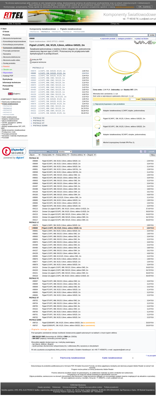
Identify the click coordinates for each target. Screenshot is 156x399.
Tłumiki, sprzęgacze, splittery (11, 123)
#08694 (35, 289)
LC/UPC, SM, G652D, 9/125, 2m (52, 101)
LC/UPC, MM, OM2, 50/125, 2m (52, 80)
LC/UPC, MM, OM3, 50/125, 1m (52, 85)
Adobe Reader (108, 369)
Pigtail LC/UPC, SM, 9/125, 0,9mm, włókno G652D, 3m (61, 264)
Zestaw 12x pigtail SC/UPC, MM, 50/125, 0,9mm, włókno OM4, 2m (65, 220)
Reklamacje (56, 387)
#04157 (35, 250)
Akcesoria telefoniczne (11, 57)
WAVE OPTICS (52, 41)
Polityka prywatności (111, 387)
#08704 (35, 303)
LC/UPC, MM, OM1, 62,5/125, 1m (52, 97)
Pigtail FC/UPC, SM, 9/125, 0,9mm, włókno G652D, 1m (61, 289)
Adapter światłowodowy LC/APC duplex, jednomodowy (124, 111)
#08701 (35, 314)
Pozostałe (5, 138)
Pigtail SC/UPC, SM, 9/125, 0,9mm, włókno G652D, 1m (61, 200)
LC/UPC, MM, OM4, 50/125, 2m (52, 94)
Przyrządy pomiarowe (11, 51)
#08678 (35, 264)
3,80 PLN (150, 189)
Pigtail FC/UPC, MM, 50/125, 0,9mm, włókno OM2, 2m (61, 284)
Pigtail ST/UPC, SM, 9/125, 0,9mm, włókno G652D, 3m (61, 317)
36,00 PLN (149, 220)
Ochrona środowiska (70, 387)
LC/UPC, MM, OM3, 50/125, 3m (52, 90)
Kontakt (6, 89)
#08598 (35, 172)
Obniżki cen (7, 69)
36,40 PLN (149, 276)
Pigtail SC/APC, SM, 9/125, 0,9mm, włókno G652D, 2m (124, 118)
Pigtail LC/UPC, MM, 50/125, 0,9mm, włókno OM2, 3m (61, 239)
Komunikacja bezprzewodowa (14, 41)
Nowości (6, 66)
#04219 (35, 267)
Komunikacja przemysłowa (13, 44)
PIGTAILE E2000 (79, 31)
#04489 (35, 245)
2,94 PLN (150, 161)
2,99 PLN (150, 169)
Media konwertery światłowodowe (13, 130)
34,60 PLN (149, 214)
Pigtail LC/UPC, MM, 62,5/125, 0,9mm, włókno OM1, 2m (61, 256)
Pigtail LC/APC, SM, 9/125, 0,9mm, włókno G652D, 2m (62, 228)
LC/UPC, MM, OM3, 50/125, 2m (52, 87)
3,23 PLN (150, 284)
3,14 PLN (150, 166)
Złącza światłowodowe (9, 121)
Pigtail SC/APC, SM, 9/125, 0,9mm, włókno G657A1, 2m (61, 172)
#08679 (35, 225)
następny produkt (124, 39)
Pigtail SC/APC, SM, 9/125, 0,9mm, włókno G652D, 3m (61, 166)
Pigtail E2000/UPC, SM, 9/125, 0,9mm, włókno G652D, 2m (62, 325)
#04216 (35, 217)
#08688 (35, 161)
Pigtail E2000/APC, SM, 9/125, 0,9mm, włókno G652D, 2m (62, 323)
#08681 (35, 231)
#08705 (35, 306)
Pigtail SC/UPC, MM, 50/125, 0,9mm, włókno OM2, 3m (61, 180)
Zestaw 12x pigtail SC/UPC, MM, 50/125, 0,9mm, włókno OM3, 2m (65, 217)
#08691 (35, 175)
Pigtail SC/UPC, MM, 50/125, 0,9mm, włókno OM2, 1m (61, 175)
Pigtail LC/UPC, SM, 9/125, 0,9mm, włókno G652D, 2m (61, 262)
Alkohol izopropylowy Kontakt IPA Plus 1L (119, 142)
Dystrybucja (7, 79)
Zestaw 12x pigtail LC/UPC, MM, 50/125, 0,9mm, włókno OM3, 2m (65, 270)
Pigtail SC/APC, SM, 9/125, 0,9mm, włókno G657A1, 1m (61, 169)
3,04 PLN (150, 164)
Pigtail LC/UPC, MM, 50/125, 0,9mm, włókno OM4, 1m (61, 250)
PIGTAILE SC (34, 31)
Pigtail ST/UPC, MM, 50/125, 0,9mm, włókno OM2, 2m (61, 303)
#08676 (35, 259)
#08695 (35, 292)
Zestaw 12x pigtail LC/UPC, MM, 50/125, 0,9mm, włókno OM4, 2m (65, 273)
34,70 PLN (149, 217)
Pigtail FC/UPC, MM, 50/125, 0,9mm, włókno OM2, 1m (61, 281)
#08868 (35, 183)
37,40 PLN (149, 209)
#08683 (35, 236)
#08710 (35, 323)
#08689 (35, 164)
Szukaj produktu (9, 63)
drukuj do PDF (37, 59)
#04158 (35, 192)
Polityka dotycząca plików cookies (90, 387)
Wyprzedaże (8, 73)
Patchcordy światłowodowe (72, 358)
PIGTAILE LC (45, 31)
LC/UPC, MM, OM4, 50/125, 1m (52, 92)
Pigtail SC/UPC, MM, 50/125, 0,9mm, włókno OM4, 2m (61, 195)
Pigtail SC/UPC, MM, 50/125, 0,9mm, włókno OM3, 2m (61, 186)
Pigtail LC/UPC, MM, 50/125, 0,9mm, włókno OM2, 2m (61, 236)
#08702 (35, 317)
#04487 (35, 186)
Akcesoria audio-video (11, 60)
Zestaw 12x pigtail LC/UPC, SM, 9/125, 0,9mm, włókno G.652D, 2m (65, 276)
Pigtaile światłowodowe (9, 104)
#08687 (35, 206)
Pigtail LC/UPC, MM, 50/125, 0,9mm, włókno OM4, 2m (61, 253)
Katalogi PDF (8, 76)
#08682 (35, 234)
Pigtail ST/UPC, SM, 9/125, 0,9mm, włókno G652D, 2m (61, 314)
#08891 (35, 169)
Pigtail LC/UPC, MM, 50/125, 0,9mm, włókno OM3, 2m (61, 245)
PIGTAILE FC (56, 31)
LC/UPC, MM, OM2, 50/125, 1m (52, 78)
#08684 (35, 239)
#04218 (35, 276)
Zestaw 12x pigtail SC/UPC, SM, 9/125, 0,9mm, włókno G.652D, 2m (65, 211)
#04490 (35, 248)
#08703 (35, 300)
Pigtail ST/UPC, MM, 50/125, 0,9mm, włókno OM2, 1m (61, 300)
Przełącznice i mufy (8, 132)
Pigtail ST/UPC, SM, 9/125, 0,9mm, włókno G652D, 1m (61, 312)
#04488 (35, 189)
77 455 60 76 (132, 18)
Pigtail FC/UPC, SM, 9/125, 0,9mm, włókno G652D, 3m (61, 295)
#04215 (35, 214)
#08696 (35, 295)
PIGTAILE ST (67, 31)
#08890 (35, 197)
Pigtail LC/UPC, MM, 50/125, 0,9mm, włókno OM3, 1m (61, 242)
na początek (151, 356)
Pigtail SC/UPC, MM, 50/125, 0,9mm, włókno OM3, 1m (61, 183)
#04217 (35, 220)
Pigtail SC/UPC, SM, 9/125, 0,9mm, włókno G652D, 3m (61, 206)
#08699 (35, 287)
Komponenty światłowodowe (14, 48)
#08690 (35, 166)
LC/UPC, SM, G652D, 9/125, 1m (52, 99)
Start (4, 29)
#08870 (35, 242)
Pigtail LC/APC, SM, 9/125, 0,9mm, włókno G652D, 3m (61, 231)
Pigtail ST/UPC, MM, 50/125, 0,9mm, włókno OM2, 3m (61, 306)
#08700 (35, 312)
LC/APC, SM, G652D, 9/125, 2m (52, 73)
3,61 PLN (150, 192)
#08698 (35, 284)
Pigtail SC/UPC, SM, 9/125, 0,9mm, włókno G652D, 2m (124, 126)
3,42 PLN (150, 186)
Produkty (6, 35)
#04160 (35, 195)
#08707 (35, 325)
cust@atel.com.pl (147, 18)
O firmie (6, 31)
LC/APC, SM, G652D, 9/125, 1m (52, 71)
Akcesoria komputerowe (12, 38)
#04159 (35, 253)
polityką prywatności (125, 7)
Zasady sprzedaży (44, 387)
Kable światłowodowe (112, 358)
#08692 (35, 178)
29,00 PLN (149, 325)
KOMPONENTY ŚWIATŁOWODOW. (13, 99)
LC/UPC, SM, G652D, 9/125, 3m (52, 104)
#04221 (35, 273)
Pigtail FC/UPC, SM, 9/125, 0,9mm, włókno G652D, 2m (61, 292)
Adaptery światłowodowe (10, 119)
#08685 (35, 200)
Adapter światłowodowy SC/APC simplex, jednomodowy (124, 134)
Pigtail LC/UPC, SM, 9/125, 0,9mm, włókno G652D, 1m (61, 259)
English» (17, 94)
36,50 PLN (149, 211)
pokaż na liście (141, 39)
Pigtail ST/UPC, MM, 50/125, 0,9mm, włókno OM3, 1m (61, 309)
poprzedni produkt (108, 39)
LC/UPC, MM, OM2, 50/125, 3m (52, 83)
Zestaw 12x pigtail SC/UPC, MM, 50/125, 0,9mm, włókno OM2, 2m (65, 214)
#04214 (35, 211)
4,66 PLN (150, 195)
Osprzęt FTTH (6, 124)
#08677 (35, 262)
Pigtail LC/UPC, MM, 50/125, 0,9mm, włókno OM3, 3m (61, 248)
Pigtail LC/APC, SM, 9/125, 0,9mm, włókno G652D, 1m (61, 225)
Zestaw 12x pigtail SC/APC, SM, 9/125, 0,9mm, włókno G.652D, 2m (65, 209)
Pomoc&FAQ (8, 86)
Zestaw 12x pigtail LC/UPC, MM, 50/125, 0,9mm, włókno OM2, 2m (65, 267)
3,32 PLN (150, 180)
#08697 (35, 281)
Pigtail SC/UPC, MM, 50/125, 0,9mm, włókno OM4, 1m (61, 192)
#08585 (35, 256)
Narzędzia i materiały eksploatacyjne (14, 136)
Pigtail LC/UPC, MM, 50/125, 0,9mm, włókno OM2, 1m (61, 234)
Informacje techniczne (12, 82)
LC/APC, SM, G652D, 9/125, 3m (52, 76)
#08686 (35, 203)
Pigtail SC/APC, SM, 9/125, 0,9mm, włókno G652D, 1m (61, 161)
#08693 (35, 180)
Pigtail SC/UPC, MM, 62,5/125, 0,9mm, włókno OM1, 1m (61, 197)
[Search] (132, 35)
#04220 (35, 270)
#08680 (35, 228)
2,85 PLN (150, 175)
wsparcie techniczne (39, 62)
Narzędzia (7, 54)
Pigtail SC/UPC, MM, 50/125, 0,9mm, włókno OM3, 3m (61, 189)
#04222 (35, 309)
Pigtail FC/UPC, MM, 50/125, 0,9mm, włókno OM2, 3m (61, 287)
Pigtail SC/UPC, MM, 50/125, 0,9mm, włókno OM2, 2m (61, 178)
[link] (14, 153)
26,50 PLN (149, 323)
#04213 (35, 209)
